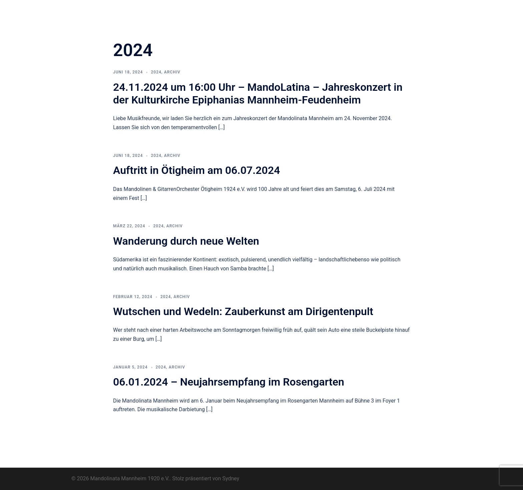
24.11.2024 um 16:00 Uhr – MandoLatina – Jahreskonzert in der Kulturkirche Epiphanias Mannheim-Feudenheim (258, 93)
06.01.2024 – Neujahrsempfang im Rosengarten (230, 382)
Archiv (401, 10)
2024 (156, 72)
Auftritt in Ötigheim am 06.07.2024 (196, 170)
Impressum (429, 10)
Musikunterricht (368, 10)
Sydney (230, 478)
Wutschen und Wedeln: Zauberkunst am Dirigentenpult (243, 311)
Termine (334, 10)
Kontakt (214, 18)
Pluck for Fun (303, 10)
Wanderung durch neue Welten (186, 241)
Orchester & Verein (225, 10)
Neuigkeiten (267, 10)
